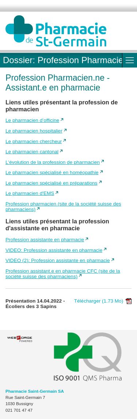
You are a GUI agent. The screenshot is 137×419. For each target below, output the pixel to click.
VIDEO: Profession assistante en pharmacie (53, 250)
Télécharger (103, 301)
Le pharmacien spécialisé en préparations (51, 183)
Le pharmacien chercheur (33, 141)
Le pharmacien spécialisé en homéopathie (52, 172)
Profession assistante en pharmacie (44, 239)
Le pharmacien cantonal (31, 151)
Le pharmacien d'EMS (29, 193)
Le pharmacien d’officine (32, 120)
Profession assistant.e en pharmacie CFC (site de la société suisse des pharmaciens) (62, 273)
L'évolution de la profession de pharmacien (52, 162)
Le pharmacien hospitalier (33, 131)
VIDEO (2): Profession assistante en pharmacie (57, 260)
